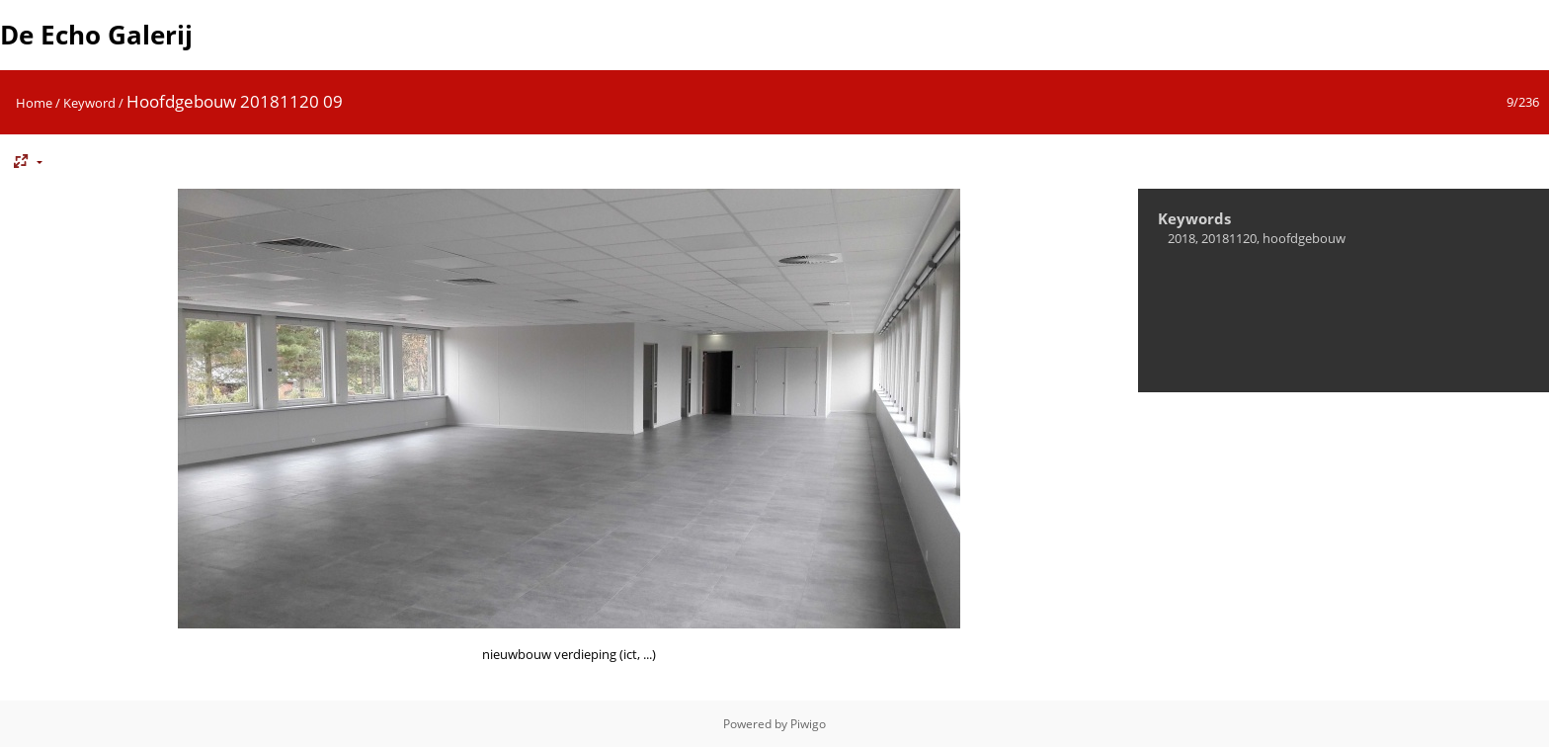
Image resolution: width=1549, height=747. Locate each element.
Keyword (89, 103)
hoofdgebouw (1304, 238)
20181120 (1229, 238)
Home (34, 103)
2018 (1181, 238)
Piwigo (808, 723)
